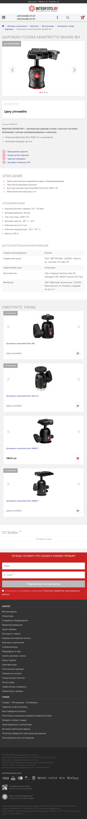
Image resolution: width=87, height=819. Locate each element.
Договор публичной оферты (16, 729)
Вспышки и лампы (11, 633)
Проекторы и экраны (12, 691)
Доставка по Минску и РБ (18, 162)
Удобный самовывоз (16, 159)
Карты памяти (9, 660)
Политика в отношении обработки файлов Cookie (27, 715)
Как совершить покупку (14, 711)
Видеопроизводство (12, 625)
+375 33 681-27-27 (26, 19)
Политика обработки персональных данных (24, 733)
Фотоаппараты (9, 611)
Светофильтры (9, 664)
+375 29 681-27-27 (26, 16)
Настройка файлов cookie (11, 773)
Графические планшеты (14, 686)
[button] (12, 68)
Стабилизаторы (10, 647)
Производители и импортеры (17, 724)
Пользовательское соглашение (18, 737)
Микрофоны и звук (11, 651)
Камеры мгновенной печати (16, 638)
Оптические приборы (13, 669)
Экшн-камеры (9, 629)
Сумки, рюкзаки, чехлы (14, 655)
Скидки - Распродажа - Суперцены (20, 702)
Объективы (7, 616)
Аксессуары (8, 682)
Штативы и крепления (13, 642)
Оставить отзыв (43, 539)
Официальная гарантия (17, 151)
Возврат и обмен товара (14, 720)
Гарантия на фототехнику (14, 707)
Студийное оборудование (15, 620)
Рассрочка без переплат (18, 155)
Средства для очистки (13, 678)
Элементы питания (11, 673)
